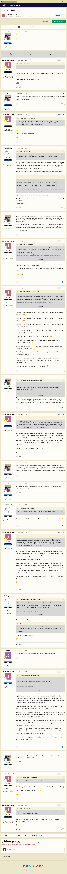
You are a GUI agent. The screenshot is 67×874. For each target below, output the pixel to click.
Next (33, 26)
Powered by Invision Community (33, 871)
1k (8, 162)
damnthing (8, 650)
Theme (30, 869)
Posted (21, 31)
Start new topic (45, 21)
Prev (6, 26)
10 (25, 26)
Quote (20, 38)
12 (30, 26)
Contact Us (36, 869)
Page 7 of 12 (42, 26)
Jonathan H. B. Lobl (12, 14)
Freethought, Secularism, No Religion (23, 16)
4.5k (8, 46)
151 (8, 665)
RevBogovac (8, 148)
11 (27, 26)
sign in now (32, 842)
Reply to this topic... (14, 849)
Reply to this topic (58, 21)
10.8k (8, 74)
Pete (8, 31)
